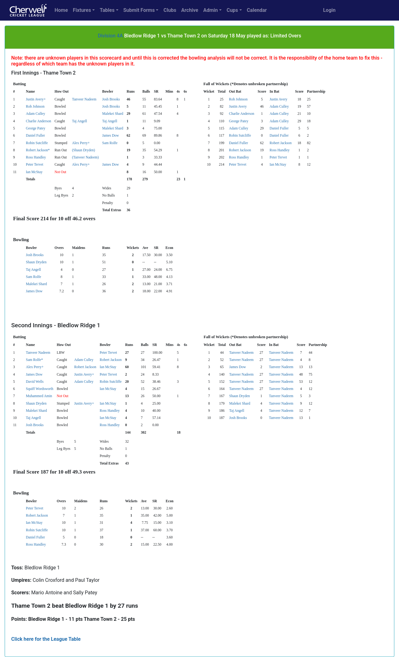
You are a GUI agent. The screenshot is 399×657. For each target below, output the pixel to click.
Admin (210, 10)
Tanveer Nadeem (84, 99)
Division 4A (110, 36)
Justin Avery (278, 99)
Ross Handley (280, 150)
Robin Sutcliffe (240, 135)
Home (61, 10)
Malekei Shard (112, 113)
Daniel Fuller (279, 128)
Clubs (169, 10)
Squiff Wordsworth (39, 389)
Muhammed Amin (39, 396)
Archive (189, 10)
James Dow (110, 135)
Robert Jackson (281, 143)
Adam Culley (279, 106)
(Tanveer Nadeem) (85, 157)
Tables (107, 10)
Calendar (257, 10)
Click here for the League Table (46, 639)
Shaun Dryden (36, 262)
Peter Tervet (278, 157)
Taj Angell (79, 121)
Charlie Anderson (241, 113)
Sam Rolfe (110, 143)
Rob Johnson (238, 99)
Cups (232, 10)
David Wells (35, 381)
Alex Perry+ (81, 143)
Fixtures (82, 10)
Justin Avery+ (36, 99)
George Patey (238, 121)
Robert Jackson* (38, 150)
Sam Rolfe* (34, 360)
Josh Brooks (111, 99)
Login (329, 10)
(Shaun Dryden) (83, 150)
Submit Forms (139, 10)
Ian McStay (278, 164)
